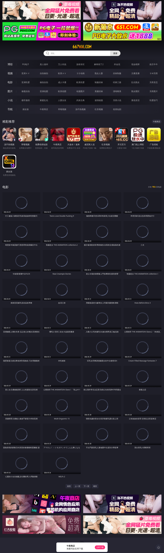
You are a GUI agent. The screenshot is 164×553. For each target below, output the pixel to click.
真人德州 (44, 64)
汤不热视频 (80, 109)
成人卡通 (62, 82)
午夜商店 (44, 109)
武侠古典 (80, 100)
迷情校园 (99, 100)
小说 (10, 100)
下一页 (86, 486)
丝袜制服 (117, 73)
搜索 (115, 53)
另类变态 (154, 82)
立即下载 (100, 547)
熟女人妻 (99, 73)
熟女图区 (135, 91)
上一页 (77, 486)
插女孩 (26, 109)
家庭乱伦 (44, 100)
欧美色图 (62, 91)
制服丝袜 (99, 82)
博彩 (10, 64)
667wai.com (82, 46)
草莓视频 (62, 109)
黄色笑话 (135, 100)
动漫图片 (80, 91)
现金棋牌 (135, 64)
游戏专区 (80, 64)
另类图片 (154, 91)
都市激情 (26, 100)
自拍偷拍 (44, 73)
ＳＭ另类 (154, 73)
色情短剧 (117, 109)
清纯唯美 (117, 91)
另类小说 (117, 100)
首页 (69, 486)
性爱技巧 (154, 100)
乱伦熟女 (135, 82)
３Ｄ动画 (80, 73)
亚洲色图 (44, 91)
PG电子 (25, 64)
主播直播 (135, 73)
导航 (10, 109)
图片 (10, 91)
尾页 (95, 486)
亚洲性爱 (26, 82)
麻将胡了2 (98, 64)
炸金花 (117, 64)
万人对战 (62, 64)
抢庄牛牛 (154, 64)
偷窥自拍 (26, 91)
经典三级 (117, 82)
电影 (10, 82)
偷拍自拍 (44, 82)
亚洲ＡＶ (26, 73)
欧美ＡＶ (62, 73)
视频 (10, 73)
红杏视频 (99, 109)
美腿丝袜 (99, 91)
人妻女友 (62, 100)
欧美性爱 (80, 82)
